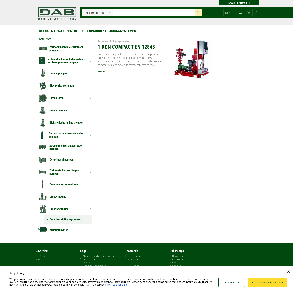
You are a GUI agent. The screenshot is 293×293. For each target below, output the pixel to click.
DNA (129, 262)
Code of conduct (91, 259)
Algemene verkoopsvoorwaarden (100, 256)
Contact (176, 262)
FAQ (40, 259)
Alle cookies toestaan (267, 282)
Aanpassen (231, 282)
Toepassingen (134, 256)
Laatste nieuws (239, 2)
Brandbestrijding (71, 31)
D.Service (43, 256)
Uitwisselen (133, 265)
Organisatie (178, 259)
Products (45, 31)
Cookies (87, 262)
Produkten (133, 259)
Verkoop (176, 265)
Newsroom (177, 256)
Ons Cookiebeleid (117, 284)
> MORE (101, 71)
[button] (234, 12)
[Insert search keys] (154, 12)
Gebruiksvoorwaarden (94, 265)
